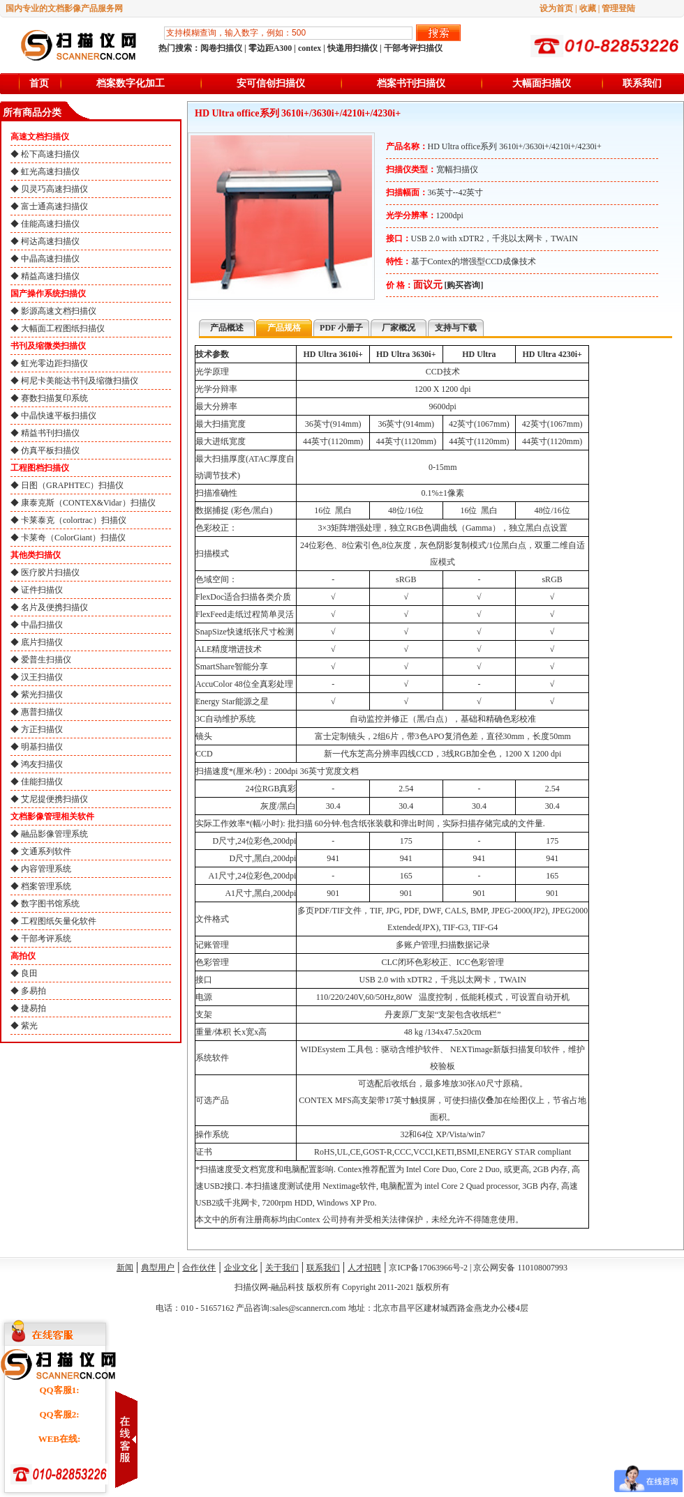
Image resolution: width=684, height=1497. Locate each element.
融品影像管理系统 (54, 834)
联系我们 (642, 83)
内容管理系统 (46, 869)
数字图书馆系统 (50, 904)
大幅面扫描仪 (541, 83)
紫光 (29, 1026)
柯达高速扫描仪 (50, 241)
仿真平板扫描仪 (50, 450)
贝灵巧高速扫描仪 (54, 189)
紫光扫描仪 (42, 694)
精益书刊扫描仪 (50, 433)
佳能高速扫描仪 (50, 224)
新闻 (125, 1267)
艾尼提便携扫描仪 (54, 799)
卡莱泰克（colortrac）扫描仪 (73, 520)
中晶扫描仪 (42, 625)
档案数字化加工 (130, 83)
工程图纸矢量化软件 (58, 921)
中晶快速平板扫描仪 (58, 415)
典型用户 (157, 1267)
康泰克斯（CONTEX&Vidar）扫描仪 (88, 503)
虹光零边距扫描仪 (54, 363)
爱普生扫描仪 (46, 659)
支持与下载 (456, 328)
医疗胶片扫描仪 (50, 572)
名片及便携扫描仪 (54, 607)
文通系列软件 (46, 851)
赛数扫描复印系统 (54, 398)
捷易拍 (33, 1008)
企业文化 (241, 1267)
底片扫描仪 (42, 642)
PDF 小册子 (341, 328)
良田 (29, 973)
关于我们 (282, 1267)
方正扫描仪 (42, 729)
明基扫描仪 (42, 747)
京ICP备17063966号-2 (428, 1267)
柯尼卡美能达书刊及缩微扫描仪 (79, 381)
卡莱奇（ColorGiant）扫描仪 (73, 537)
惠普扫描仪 (42, 712)
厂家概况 (398, 328)
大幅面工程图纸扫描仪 (63, 328)
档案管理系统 (46, 886)
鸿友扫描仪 (42, 764)
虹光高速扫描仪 (50, 171)
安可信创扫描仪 (271, 83)
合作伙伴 (199, 1267)
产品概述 (227, 328)
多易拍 (33, 991)
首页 (39, 83)
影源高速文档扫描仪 (58, 311)
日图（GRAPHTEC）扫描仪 (72, 485)
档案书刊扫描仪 (411, 83)
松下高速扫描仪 (50, 154)
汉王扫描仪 (42, 677)
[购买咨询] (464, 285)
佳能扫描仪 (42, 782)
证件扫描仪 (42, 590)
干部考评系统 (46, 938)
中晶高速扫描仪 (50, 259)
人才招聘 (364, 1267)
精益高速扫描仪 (50, 276)
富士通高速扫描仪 (54, 206)
